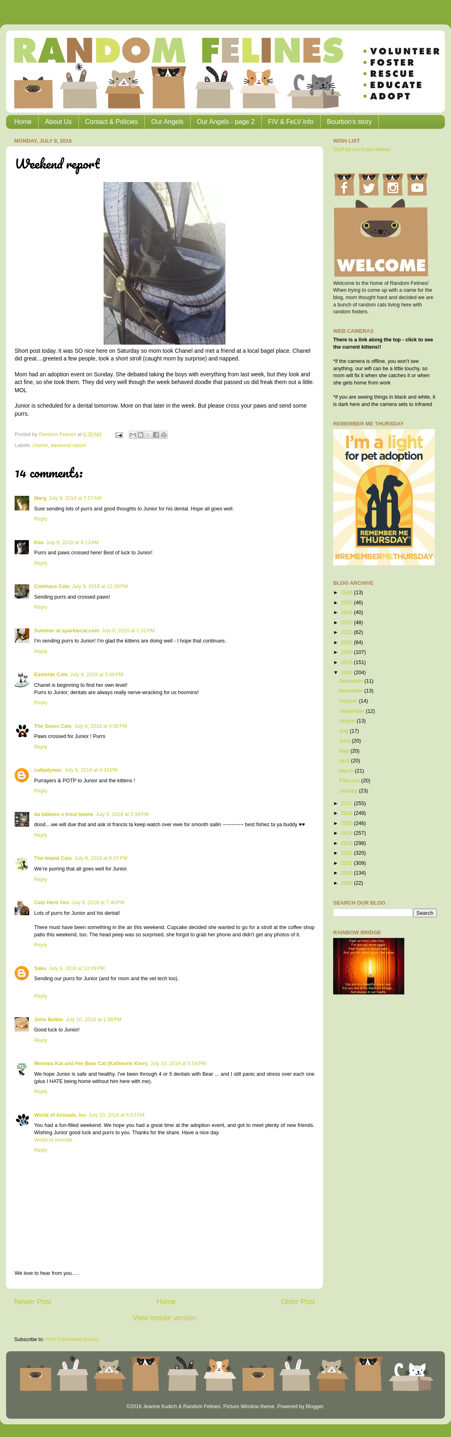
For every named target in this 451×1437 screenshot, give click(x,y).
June (345, 741)
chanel (40, 445)
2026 (347, 592)
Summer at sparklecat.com (66, 631)
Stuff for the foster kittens (361, 149)
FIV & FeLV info (291, 121)
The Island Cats (53, 858)
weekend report (68, 445)
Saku (40, 968)
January (349, 791)
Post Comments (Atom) (72, 1339)
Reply (40, 519)
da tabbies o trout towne (63, 814)
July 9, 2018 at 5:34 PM (122, 814)
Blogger (314, 1406)
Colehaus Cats (51, 586)
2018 (347, 672)
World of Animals (53, 1140)
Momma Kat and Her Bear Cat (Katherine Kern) (90, 1063)
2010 (347, 873)
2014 (347, 833)
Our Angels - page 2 (226, 121)
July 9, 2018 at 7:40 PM (98, 902)
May (344, 751)
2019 (347, 662)
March (347, 771)
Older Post (298, 1302)
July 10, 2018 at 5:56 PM (178, 1063)
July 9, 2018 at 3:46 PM (97, 674)
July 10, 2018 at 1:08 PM (93, 1019)
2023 (347, 622)
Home (23, 121)
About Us (58, 121)
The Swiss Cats (53, 726)
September (352, 711)
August (348, 721)
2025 (347, 603)
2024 (347, 612)
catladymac (48, 770)
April (345, 761)
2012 (347, 853)
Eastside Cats (51, 674)
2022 (347, 632)
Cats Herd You (51, 902)
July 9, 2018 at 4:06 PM (100, 726)
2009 (347, 883)
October (349, 701)
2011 (347, 863)
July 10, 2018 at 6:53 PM (117, 1115)
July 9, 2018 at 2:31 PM (128, 631)
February (350, 781)
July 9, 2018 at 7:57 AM (75, 498)
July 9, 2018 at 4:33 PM (91, 770)
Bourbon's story (349, 121)
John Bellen (48, 1019)
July (344, 731)
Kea (38, 542)
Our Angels (167, 121)
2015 (347, 823)
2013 (347, 843)
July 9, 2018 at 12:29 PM (100, 586)
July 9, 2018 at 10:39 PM (77, 968)
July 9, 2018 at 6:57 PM (101, 858)
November (351, 691)
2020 (347, 652)
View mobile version (164, 1318)
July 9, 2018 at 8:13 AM (72, 542)
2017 (347, 803)
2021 (347, 642)
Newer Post (32, 1302)
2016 (347, 813)
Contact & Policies (111, 121)
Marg (40, 498)
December (351, 681)
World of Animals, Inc (60, 1115)
